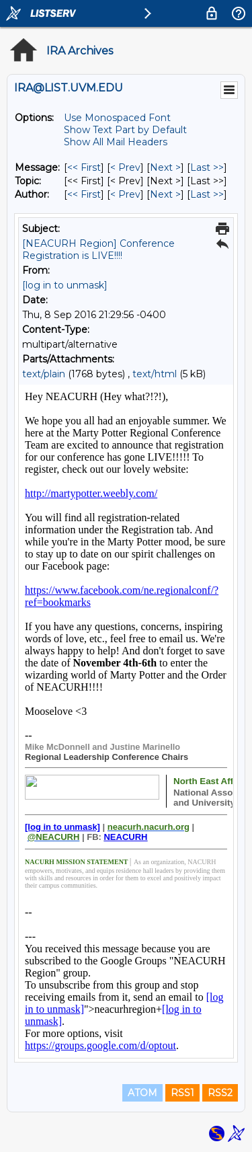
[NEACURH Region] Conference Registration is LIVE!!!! (98, 249)
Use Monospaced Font (117, 118)
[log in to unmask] (65, 285)
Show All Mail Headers (115, 142)
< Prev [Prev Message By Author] (125, 194)
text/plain (43, 374)
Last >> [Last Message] (207, 167)
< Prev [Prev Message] (125, 167)
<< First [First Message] (84, 167)
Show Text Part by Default (125, 130)
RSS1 (182, 1093)
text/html (154, 374)
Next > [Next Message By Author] (165, 194)
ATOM (142, 1093)
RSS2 (220, 1093)
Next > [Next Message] (165, 167)
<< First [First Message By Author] (84, 194)
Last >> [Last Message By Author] (207, 194)
